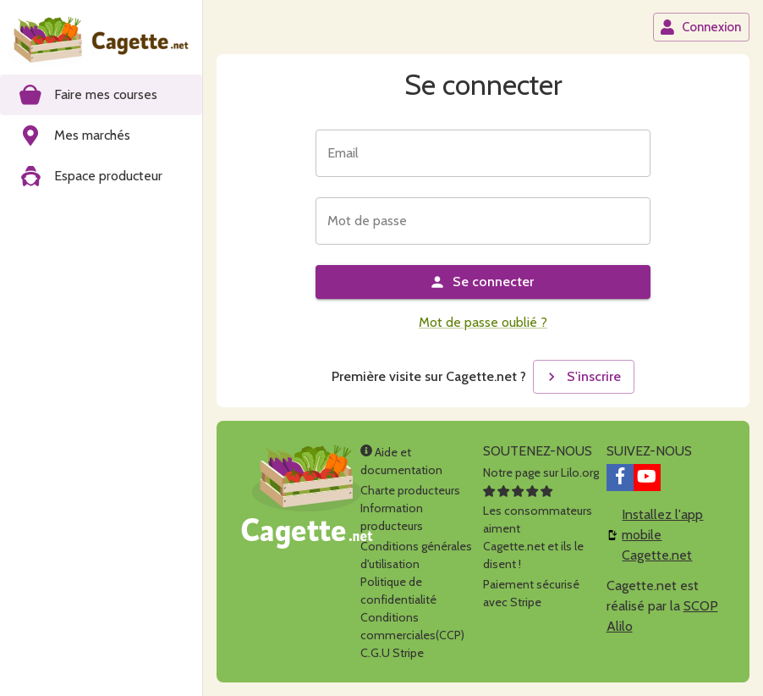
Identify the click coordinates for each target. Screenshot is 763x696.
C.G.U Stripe (392, 652)
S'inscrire (582, 376)
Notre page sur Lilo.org (541, 472)
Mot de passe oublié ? (483, 322)
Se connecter (481, 281)
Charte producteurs (410, 490)
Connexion (700, 27)
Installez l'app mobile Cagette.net (662, 534)
